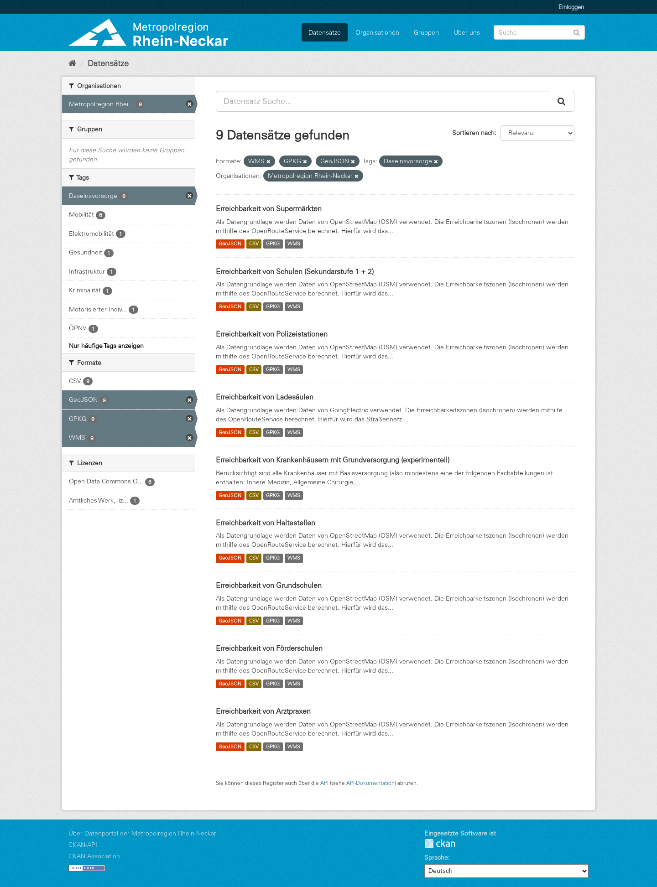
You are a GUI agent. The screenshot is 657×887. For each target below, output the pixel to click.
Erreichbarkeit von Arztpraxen (263, 711)
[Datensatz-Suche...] (383, 101)
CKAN (439, 843)
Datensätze (324, 32)
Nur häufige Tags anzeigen (106, 346)
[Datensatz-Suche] (539, 32)
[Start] (72, 63)
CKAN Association (94, 856)
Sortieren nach (473, 133)
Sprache (436, 857)
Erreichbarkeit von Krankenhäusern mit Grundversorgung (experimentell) (332, 459)
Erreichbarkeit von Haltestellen (265, 522)
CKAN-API (82, 844)
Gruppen (426, 32)
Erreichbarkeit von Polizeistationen (272, 333)
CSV (254, 244)
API (324, 782)
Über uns (467, 32)
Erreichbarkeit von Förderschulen (269, 648)
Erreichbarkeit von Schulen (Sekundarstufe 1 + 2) (295, 271)
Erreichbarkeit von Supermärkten (269, 208)
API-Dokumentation (370, 782)
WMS (293, 244)
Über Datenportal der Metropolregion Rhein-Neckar (142, 833)
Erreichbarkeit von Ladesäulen (264, 396)
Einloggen (571, 6)
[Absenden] (576, 32)
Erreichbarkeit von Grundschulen (269, 585)
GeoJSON (230, 244)
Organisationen (377, 32)
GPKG (273, 244)
